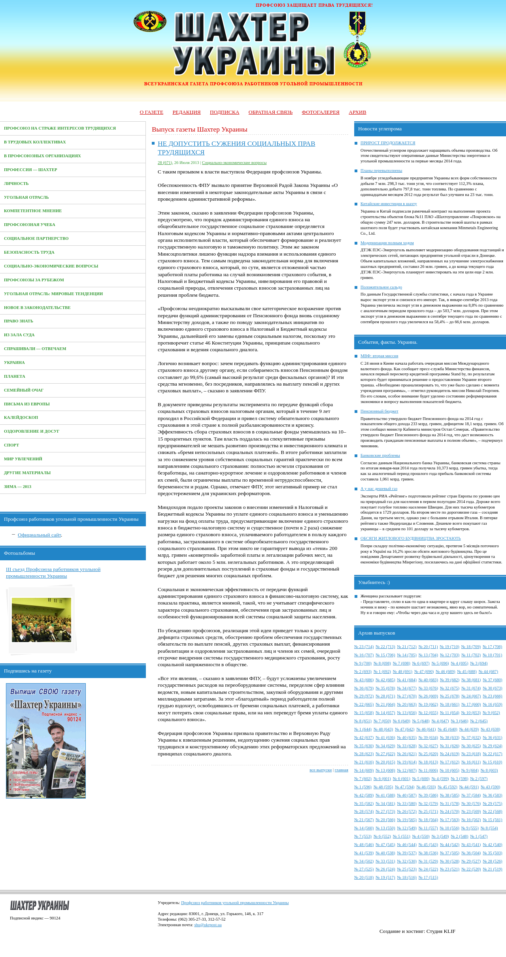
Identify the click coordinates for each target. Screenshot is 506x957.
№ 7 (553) (363, 836)
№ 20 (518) (364, 877)
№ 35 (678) (385, 688)
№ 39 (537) (406, 853)
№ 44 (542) (449, 844)
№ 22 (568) (492, 811)
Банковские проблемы (380, 455)
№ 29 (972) (364, 696)
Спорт (11, 445)
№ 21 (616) (364, 762)
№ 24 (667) (471, 696)
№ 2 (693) (363, 671)
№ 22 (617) (492, 754)
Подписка (224, 112)
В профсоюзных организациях (42, 156)
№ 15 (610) (492, 762)
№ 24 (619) (449, 754)
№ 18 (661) (449, 704)
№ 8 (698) (382, 663)
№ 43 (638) (490, 729)
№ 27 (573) (385, 811)
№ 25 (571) (428, 811)
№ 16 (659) (492, 704)
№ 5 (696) (440, 663)
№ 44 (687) (488, 671)
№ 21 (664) (385, 704)
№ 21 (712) (406, 646)
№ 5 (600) (421, 778)
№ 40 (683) (428, 680)
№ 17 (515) (428, 877)
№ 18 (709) (471, 646)
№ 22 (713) (385, 646)
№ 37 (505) (449, 853)
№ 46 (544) (406, 844)
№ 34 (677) (406, 688)
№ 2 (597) (478, 778)
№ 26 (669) (428, 696)
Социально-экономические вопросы (51, 266)
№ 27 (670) (406, 696)
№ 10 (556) (449, 828)
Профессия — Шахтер (30, 170)
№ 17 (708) (492, 646)
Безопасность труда (29, 252)
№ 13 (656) (406, 712)
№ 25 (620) (428, 754)
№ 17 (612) (449, 762)
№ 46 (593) (426, 787)
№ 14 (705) (406, 655)
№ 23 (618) (471, 754)
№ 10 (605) (449, 770)
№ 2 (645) (478, 721)
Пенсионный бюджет (379, 411)
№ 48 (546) (364, 844)
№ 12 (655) (428, 712)
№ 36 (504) (471, 853)
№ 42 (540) (492, 844)
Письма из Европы (27, 404)
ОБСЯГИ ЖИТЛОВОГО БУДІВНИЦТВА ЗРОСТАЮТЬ (411, 538)
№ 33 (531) (385, 861)
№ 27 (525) (364, 869)
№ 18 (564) (428, 820)
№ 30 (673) (492, 688)
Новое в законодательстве (37, 307)
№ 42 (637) (364, 737)
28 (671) (165, 162)
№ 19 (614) (406, 762)
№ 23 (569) (471, 811)
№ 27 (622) (385, 754)
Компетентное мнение (33, 211)
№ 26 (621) (406, 754)
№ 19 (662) (428, 704)
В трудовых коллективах (35, 142)
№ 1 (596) (363, 787)
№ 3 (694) (478, 663)
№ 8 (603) (489, 770)
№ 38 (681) (471, 680)
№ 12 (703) (449, 655)
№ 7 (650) (382, 721)
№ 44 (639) (469, 729)
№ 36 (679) (364, 688)
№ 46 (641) (426, 729)
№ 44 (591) (469, 787)
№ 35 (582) (364, 803)
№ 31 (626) (449, 746)
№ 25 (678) (449, 696)
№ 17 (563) (449, 820)
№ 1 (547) (478, 836)
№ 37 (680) (492, 680)
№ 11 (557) (428, 828)
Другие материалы (27, 473)
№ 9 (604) (470, 770)
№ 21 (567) (364, 820)
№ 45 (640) (447, 729)
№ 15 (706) (385, 655)
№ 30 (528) (449, 861)
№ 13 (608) (385, 770)
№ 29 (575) (492, 803)
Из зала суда (19, 335)
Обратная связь (271, 112)
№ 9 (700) (363, 663)
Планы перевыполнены (381, 170)
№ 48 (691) (402, 671)
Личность (16, 183)
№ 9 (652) (491, 712)
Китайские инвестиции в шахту (389, 204)
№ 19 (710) (449, 646)
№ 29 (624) (492, 746)
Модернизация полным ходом (387, 243)
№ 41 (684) (406, 680)
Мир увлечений (23, 459)
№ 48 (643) (383, 729)
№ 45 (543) (428, 844)
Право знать (18, 321)
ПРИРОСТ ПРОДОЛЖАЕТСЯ (388, 143)
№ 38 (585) (449, 795)
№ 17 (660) (471, 704)
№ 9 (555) (470, 828)
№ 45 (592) (447, 787)
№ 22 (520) (471, 869)
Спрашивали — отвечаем (35, 349)
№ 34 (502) (364, 861)
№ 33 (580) (406, 803)
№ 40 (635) (406, 737)
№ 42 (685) (385, 680)
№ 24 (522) (428, 869)
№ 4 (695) (459, 663)
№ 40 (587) (406, 795)
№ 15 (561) (492, 820)
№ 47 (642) (404, 729)
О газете (151, 112)
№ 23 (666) (492, 696)
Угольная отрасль (26, 197)
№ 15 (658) (364, 712)
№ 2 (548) (459, 836)
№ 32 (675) (449, 688)
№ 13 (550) (385, 828)
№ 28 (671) (385, 696)
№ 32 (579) (428, 803)
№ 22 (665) (364, 704)
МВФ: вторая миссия (379, 356)
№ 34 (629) (385, 746)
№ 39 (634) (428, 737)
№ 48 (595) (383, 787)
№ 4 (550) (421, 836)
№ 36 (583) (492, 795)
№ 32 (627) (428, 746)
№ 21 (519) (492, 869)
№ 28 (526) (492, 861)
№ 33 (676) (428, 688)
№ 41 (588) (385, 795)
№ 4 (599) (440, 778)
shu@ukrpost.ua (207, 925)
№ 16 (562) (471, 820)
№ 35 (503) (492, 853)
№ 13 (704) (428, 655)
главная (341, 770)
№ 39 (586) (428, 795)
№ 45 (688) (467, 671)
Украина (14, 362)
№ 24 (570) (449, 811)
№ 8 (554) (489, 828)
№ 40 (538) (385, 853)
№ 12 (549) (406, 828)
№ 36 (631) (492, 737)
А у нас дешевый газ (379, 488)
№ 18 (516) (406, 877)
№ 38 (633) (449, 737)
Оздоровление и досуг (32, 431)
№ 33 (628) (406, 746)
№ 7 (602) (363, 778)
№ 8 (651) (363, 721)
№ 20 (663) (406, 704)
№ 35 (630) (364, 746)
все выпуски (321, 770)
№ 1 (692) (382, 671)
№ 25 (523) (406, 869)
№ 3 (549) (440, 836)
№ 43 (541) (471, 844)
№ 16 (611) (471, 762)
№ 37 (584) (471, 795)
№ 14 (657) (385, 712)
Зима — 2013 (17, 486)
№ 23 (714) (364, 646)
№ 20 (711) (428, 646)
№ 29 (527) (471, 861)
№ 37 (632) (471, 737)
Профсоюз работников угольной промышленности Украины (235, 902)
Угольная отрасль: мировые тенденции (53, 294)
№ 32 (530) (406, 861)
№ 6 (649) (401, 721)
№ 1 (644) (363, 729)
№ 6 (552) (382, 836)
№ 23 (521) (449, 869)
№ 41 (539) (364, 853)
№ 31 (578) (449, 803)
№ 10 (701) (492, 655)
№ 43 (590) (490, 787)
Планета (14, 376)
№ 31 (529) (428, 861)
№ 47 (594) (404, 787)
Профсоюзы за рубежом (34, 280)
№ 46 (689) (445, 671)
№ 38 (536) (428, 853)
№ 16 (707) (364, 655)
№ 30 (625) (471, 746)
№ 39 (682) (449, 680)
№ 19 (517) (385, 877)
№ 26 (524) (385, 869)
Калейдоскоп (21, 417)
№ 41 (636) (385, 737)
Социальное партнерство (36, 238)
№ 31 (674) (471, 688)
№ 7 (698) (401, 663)
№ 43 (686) (364, 680)
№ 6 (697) (421, 663)
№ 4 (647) (440, 721)
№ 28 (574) (364, 811)
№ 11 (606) (428, 770)
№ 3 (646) (459, 721)
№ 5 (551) (401, 836)
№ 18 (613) (428, 762)
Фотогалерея (321, 112)
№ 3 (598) (459, 778)
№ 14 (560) (364, 828)
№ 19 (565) (406, 820)
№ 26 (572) (406, 811)
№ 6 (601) (382, 778)
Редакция (186, 112)
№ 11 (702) (471, 655)
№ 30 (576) (471, 803)
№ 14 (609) (364, 770)
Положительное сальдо (381, 287)
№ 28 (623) (364, 754)
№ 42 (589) (364, 795)
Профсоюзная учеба (29, 224)
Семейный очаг (23, 390)
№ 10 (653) (471, 712)
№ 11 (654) (449, 712)
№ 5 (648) (421, 721)
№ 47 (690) (424, 671)
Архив (357, 112)
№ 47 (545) (385, 844)
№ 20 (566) (385, 820)
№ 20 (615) (385, 762)
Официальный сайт (39, 535)
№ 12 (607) (406, 770)
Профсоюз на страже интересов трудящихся (60, 128)
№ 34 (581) (385, 803)
